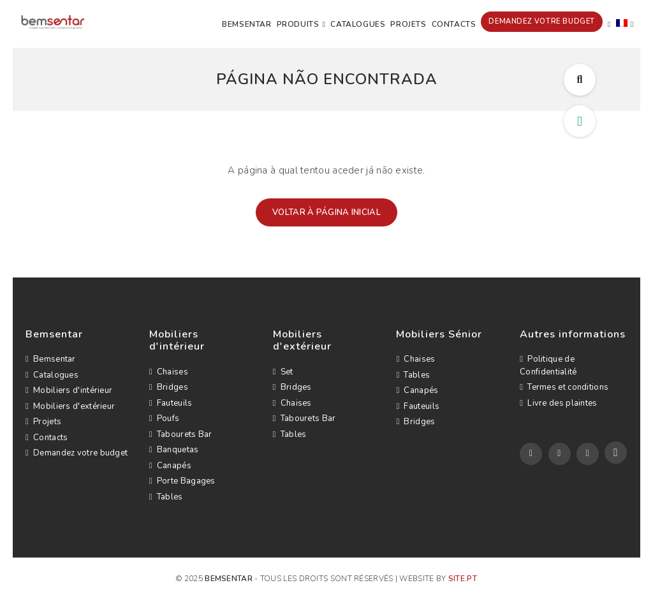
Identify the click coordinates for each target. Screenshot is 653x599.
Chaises (168, 372)
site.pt (462, 578)
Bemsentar (246, 24)
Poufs (164, 418)
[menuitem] (625, 24)
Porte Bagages (182, 481)
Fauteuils (171, 403)
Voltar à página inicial (326, 212)
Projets (408, 24)
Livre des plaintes (558, 403)
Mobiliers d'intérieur (69, 390)
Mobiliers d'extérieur (70, 406)
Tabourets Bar (180, 434)
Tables (166, 497)
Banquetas (174, 449)
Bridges (168, 387)
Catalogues (357, 24)
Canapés (170, 465)
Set (283, 372)
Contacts (454, 24)
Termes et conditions (564, 387)
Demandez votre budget (541, 21)
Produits (298, 24)
